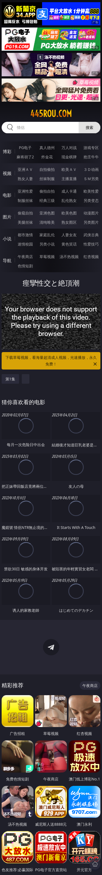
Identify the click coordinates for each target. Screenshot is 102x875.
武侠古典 (91, 234)
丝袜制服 (47, 178)
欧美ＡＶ (69, 169)
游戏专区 (91, 147)
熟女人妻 (25, 178)
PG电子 (25, 147)
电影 (7, 195)
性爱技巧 (91, 244)
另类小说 (47, 244)
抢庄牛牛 (91, 156)
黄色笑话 (69, 244)
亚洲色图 (47, 213)
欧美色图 (69, 213)
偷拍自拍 (47, 191)
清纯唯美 (47, 222)
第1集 (10, 379)
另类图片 (91, 222)
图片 (7, 217)
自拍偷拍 (47, 169)
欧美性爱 (91, 191)
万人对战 (69, 147)
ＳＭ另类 (91, 178)
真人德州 (47, 147)
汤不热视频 (69, 256)
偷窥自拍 (25, 213)
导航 (7, 261)
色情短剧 (25, 265)
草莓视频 (47, 256)
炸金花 (47, 156)
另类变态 (91, 200)
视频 (7, 173)
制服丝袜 (25, 200)
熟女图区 (69, 222)
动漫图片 (91, 213)
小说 (7, 239)
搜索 (89, 127)
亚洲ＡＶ (25, 169)
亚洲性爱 (25, 191)
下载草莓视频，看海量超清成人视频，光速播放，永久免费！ (51, 361)
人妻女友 (69, 234)
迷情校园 (25, 244)
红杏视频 (91, 256)
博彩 (7, 152)
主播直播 (69, 178)
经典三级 (47, 200)
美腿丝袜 (25, 222)
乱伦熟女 (69, 200)
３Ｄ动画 (91, 169)
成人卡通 (69, 191)
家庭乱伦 (47, 234)
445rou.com (51, 113)
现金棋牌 (69, 156)
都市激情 (25, 234)
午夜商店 (25, 256)
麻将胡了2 (25, 156)
